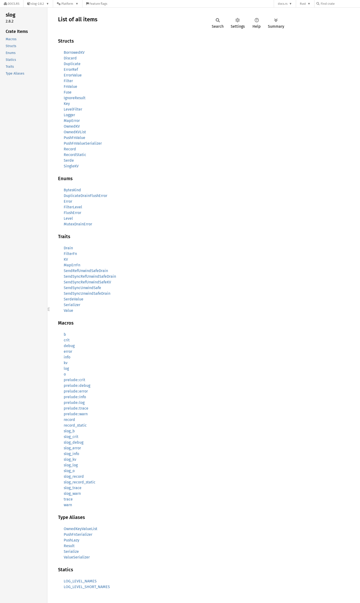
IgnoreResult (75, 98)
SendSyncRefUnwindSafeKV (87, 282)
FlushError (72, 212)
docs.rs (283, 3)
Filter (68, 81)
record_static (75, 425)
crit (67, 340)
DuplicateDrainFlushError (85, 195)
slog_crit (71, 436)
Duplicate (72, 64)
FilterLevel (73, 207)
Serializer (72, 305)
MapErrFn (72, 265)
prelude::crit (74, 380)
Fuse (68, 92)
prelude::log (74, 402)
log (66, 368)
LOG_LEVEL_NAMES (80, 581)
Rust (303, 3)
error (68, 351)
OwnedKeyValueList (80, 529)
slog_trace (72, 488)
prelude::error (76, 391)
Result (69, 546)
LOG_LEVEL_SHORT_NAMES (87, 587)
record (69, 419)
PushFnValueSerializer (83, 143)
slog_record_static (79, 482)
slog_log (71, 465)
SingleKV (71, 166)
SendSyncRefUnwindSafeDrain (90, 276)
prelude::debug (77, 385)
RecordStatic (75, 154)
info (67, 357)
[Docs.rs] (11, 3)
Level (68, 218)
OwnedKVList (75, 132)
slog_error (72, 448)
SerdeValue (73, 299)
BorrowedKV (74, 52)
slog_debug (73, 442)
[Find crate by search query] (340, 3)
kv (66, 363)
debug (69, 346)
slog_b (69, 431)
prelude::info (75, 397)
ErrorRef (71, 69)
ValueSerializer (77, 557)
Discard (70, 58)
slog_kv (70, 459)
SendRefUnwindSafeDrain (86, 270)
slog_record (74, 476)
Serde (69, 160)
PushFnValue (74, 137)
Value (68, 310)
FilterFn (70, 253)
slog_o (69, 471)
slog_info (71, 453)
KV (66, 259)
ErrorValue (73, 75)
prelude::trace (76, 408)
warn (68, 505)
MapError (72, 120)
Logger (69, 115)
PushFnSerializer (78, 534)
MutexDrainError (78, 224)
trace (68, 499)
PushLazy (71, 540)
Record (70, 149)
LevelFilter (73, 109)
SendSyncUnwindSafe (82, 288)
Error (68, 201)
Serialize (71, 551)
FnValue (70, 86)
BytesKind (72, 190)
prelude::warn (76, 414)
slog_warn (72, 493)
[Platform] (67, 3)
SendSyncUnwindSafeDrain (87, 293)
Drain (68, 248)
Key (67, 103)
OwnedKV (72, 126)
